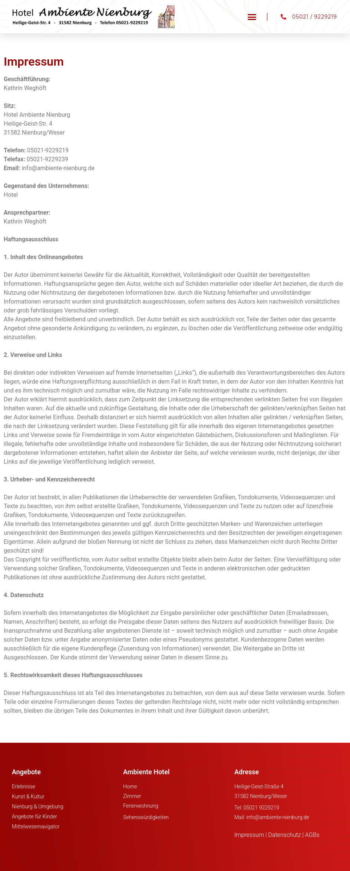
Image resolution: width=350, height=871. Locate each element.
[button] (252, 17)
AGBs (312, 834)
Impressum (249, 834)
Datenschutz (284, 834)
